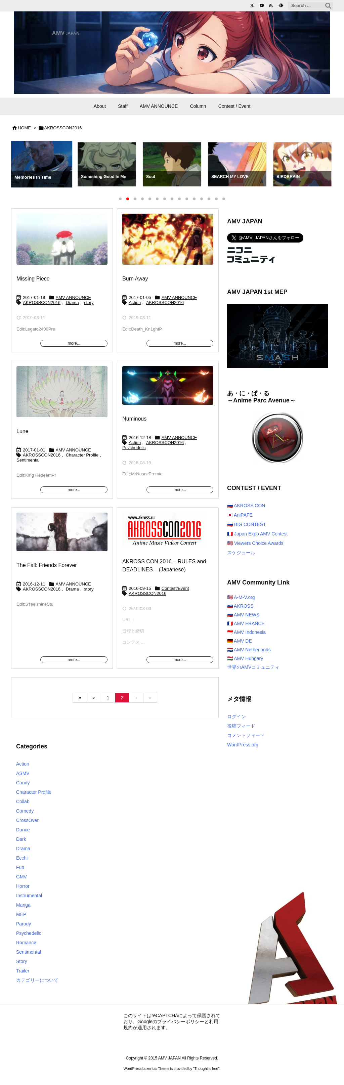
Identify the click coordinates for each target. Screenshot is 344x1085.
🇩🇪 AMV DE (239, 641)
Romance (26, 942)
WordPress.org (242, 744)
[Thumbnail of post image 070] (164, 534)
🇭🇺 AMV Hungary (245, 658)
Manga (23, 905)
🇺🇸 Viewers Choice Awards (255, 543)
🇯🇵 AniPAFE (240, 515)
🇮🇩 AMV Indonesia (246, 632)
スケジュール (241, 552)
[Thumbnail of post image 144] (167, 390)
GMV (21, 876)
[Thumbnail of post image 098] (62, 536)
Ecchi (22, 858)
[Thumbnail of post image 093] (62, 244)
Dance (23, 829)
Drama (72, 302)
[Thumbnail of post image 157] (167, 244)
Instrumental (29, 895)
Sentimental (28, 460)
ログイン (236, 716)
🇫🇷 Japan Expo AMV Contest (257, 533)
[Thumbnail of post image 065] (62, 396)
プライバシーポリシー (180, 1021)
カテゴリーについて (37, 980)
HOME (24, 127)
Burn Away (135, 278)
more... (74, 343)
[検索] (328, 6)
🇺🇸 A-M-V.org (241, 597)
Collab (23, 801)
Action (135, 302)
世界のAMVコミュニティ (253, 667)
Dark (21, 839)
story (88, 302)
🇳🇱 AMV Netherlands (249, 649)
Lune (22, 431)
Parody (23, 923)
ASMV (23, 773)
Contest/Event (175, 588)
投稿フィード (241, 726)
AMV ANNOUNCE (73, 297)
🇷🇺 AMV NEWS (243, 614)
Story (21, 961)
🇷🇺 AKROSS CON (246, 505)
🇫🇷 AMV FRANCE (246, 623)
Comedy (25, 811)
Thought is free (206, 1069)
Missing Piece (33, 278)
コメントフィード (246, 735)
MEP (21, 914)
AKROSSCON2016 (41, 302)
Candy (23, 782)
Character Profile (82, 455)
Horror (23, 886)
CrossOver (27, 820)
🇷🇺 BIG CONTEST (246, 524)
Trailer (22, 970)
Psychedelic (133, 447)
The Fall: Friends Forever (46, 565)
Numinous (134, 419)
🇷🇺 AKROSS (240, 606)
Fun (20, 867)
